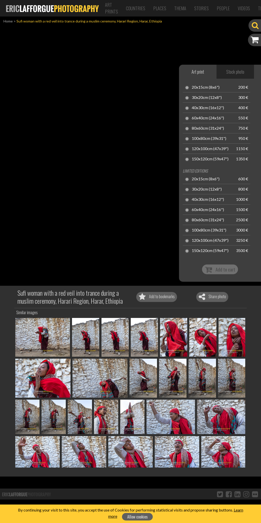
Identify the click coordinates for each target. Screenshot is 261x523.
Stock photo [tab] (235, 71)
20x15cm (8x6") (206, 87)
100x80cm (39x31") (209, 139)
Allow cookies (137, 517)
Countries (135, 8)
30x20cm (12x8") (207, 98)
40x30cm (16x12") (208, 108)
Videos (244, 8)
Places (159, 8)
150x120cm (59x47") (210, 159)
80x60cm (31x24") (208, 128)
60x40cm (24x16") (208, 118)
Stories (201, 8)
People (223, 8)
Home (8, 21)
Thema (180, 8)
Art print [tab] (198, 71)
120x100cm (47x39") (210, 149)
